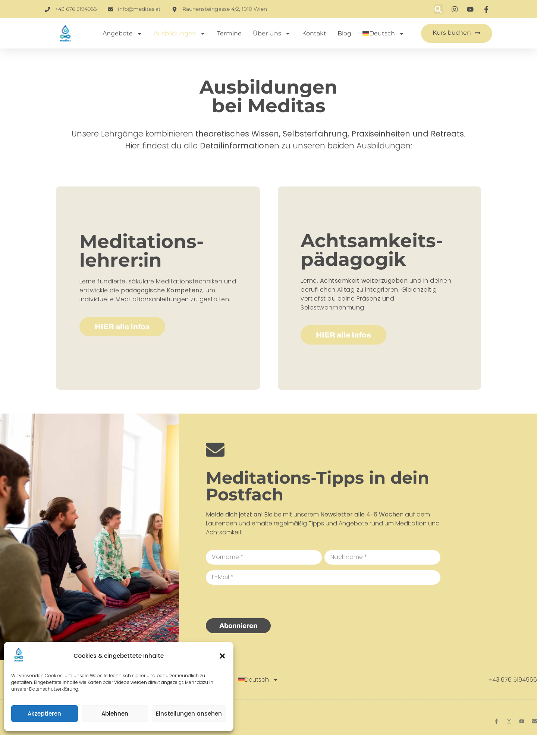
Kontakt (314, 33)
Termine (229, 33)
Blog (344, 33)
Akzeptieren (44, 713)
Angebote (122, 33)
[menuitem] (383, 33)
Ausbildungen (180, 33)
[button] (222, 656)
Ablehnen (114, 713)
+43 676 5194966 (512, 679)
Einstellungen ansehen (189, 713)
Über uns (272, 33)
